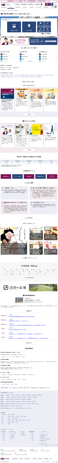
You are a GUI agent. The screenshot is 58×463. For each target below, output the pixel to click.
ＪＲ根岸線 (47, 361)
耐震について (13, 438)
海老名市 (33, 403)
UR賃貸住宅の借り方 (40, 176)
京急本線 (28, 361)
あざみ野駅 (24, 379)
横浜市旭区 (24, 399)
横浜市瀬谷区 (29, 399)
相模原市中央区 (13, 403)
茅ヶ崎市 (43, 75)
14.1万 (40, 162)
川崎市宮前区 (22, 75)
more (29, 114)
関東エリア (11, 429)
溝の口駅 (34, 76)
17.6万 (51, 162)
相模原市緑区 (8, 403)
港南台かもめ (18, 356)
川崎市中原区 (16, 75)
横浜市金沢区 (18, 401)
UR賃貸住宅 (21, 458)
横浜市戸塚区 (23, 401)
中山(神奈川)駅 (3, 76)
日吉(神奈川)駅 (9, 379)
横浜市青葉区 (29, 397)
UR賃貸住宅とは (6, 176)
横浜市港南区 (38, 75)
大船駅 (54, 361)
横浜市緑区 (28, 75)
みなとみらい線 (7, 361)
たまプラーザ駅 (17, 76)
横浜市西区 (7, 399)
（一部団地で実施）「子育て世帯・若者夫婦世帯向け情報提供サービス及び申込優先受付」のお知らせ (27, 325)
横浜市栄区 (11, 75)
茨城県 (16, 384)
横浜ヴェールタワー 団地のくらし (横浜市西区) (10, 67)
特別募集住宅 (42, 437)
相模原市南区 (19, 403)
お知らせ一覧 (28, 342)
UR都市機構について (47, 458)
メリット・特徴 (17, 176)
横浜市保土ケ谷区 (31, 374)
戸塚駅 (19, 379)
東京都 (3, 384)
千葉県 (8, 384)
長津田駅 (8, 76)
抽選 (11, 332)
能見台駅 (40, 361)
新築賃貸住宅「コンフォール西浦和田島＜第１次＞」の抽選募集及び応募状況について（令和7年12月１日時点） (29, 338)
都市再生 (40, 458)
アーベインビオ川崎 (10, 356)
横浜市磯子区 (32, 75)
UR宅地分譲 (26, 458)
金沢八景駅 (36, 361)
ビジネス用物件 (34, 458)
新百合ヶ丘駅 (51, 75)
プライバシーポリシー (44, 461)
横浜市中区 (4, 374)
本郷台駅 (30, 76)
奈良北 (24, 356)
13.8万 (6, 162)
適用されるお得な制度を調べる (29, 85)
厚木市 (27, 403)
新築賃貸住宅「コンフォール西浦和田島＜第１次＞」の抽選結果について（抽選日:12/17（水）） (26, 333)
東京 (3, 433)
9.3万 (18, 162)
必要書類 (22, 433)
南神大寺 (4, 356)
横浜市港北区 (24, 374)
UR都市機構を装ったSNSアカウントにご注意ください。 (19, 320)
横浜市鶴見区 (8, 397)
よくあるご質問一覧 (28, 217)
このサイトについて (54, 461)
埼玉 (3, 438)
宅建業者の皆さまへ (43, 440)
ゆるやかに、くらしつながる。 (52, 176)
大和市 (30, 403)
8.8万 (29, 162)
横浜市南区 (7, 401)
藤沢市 (7, 75)
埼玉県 (12, 384)
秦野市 (24, 403)
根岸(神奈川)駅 (39, 76)
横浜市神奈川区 (17, 374)
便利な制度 (29, 176)
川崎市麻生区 (3, 75)
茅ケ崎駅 (26, 76)
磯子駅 (12, 76)
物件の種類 (12, 436)
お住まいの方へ (43, 443)
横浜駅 (12, 361)
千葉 (3, 436)
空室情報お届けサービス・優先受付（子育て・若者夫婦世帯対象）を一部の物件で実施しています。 (29, 1)
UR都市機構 (14, 458)
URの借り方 (22, 431)
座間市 (37, 403)
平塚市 (47, 75)
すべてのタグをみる (29, 277)
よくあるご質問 (42, 431)
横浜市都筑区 (10, 374)
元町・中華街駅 (17, 361)
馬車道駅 (22, 361)
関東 (8, 10)
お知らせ (11, 314)
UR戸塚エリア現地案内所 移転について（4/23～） (18, 329)
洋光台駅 (22, 76)
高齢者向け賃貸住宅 (43, 435)
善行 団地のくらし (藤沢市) (6, 69)
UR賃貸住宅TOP (3, 10)
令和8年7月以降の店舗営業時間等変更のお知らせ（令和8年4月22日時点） (22, 316)
